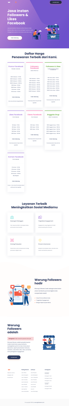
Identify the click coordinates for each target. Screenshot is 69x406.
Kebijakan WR (10, 375)
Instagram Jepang (47, 383)
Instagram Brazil (48, 386)
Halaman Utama (11, 372)
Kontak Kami (56, 2)
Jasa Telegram (24, 377)
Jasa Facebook (24, 382)
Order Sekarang (14, 38)
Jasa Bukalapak (34, 375)
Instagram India (48, 388)
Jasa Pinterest (34, 382)
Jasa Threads (34, 379)
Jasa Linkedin (24, 384)
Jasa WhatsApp (34, 391)
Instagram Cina (48, 380)
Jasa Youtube (24, 379)
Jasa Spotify (24, 389)
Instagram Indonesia (47, 373)
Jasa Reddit (33, 386)
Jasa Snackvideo (25, 391)
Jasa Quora (33, 384)
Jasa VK (32, 389)
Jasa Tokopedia (34, 377)
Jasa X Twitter (24, 386)
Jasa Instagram (24, 375)
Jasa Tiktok (23, 372)
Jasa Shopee (33, 372)
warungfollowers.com (39, 402)
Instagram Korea (48, 378)
